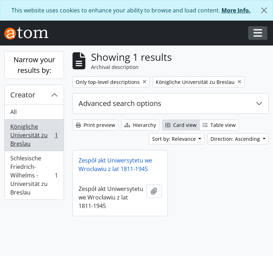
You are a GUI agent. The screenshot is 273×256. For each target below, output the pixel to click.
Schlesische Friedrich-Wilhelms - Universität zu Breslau (34, 175)
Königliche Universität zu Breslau (34, 135)
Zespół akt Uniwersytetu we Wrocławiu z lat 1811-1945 (115, 164)
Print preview (95, 125)
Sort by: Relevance (174, 138)
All (13, 112)
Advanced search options (120, 103)
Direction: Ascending (235, 138)
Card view (181, 125)
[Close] (264, 10)
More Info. (236, 10)
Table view (219, 125)
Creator (22, 95)
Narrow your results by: (34, 65)
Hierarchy (140, 125)
